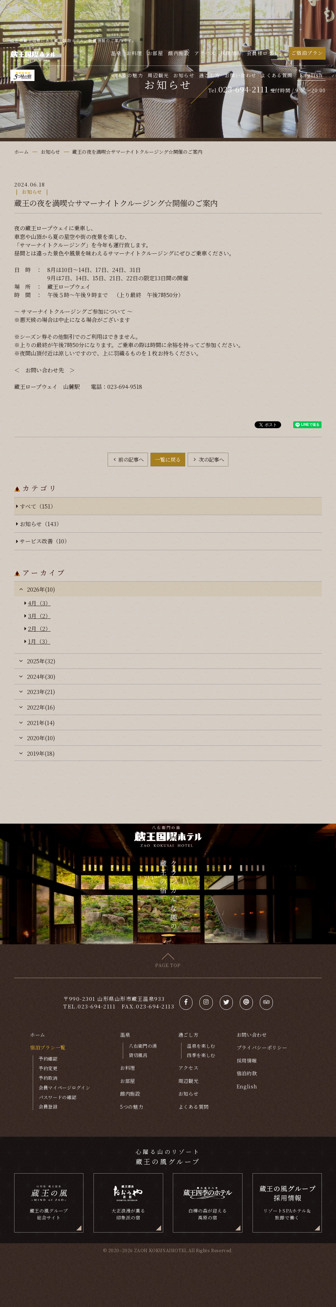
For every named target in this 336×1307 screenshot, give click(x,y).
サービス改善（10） (45, 541)
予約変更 (48, 1068)
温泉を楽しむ (201, 1046)
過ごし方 (209, 75)
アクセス (205, 53)
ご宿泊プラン (307, 52)
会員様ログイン (265, 53)
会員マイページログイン (64, 1087)
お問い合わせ (240, 75)
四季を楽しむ (201, 1055)
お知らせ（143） (41, 524)
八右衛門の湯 (143, 1046)
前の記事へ (130, 459)
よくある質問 (277, 75)
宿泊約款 (247, 1073)
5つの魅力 (131, 75)
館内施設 (178, 53)
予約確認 (48, 1058)
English (311, 75)
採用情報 (231, 53)
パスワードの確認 (57, 1097)
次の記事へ (210, 459)
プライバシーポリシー (262, 1047)
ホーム (37, 1034)
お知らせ (183, 75)
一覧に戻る (168, 459)
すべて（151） (38, 506)
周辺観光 (158, 75)
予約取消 (48, 1078)
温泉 (116, 53)
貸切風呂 (138, 1055)
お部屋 (155, 53)
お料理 (134, 53)
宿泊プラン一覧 (48, 1047)
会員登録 (48, 1106)
